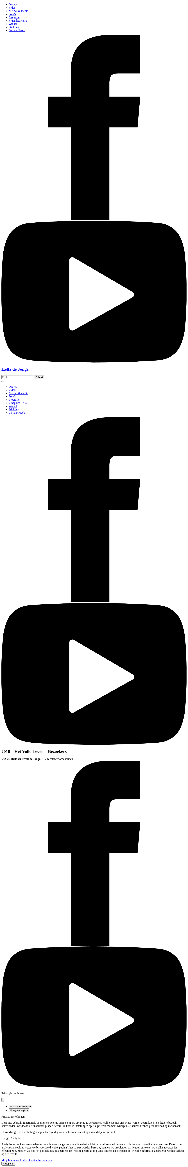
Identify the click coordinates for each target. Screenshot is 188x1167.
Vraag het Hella (18, 20)
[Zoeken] (39, 377)
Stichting (14, 27)
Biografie (14, 17)
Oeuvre (13, 4)
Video (12, 7)
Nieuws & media (18, 10)
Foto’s (12, 14)
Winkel (13, 23)
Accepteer (8, 1163)
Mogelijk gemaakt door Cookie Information (26, 1160)
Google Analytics (19, 1110)
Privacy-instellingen (20, 1106)
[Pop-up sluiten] (2, 1100)
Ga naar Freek (17, 30)
